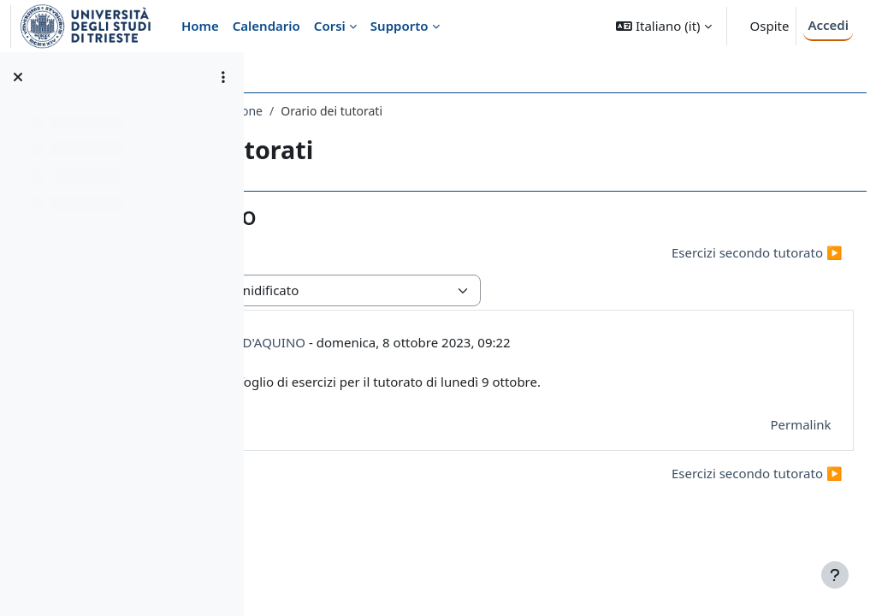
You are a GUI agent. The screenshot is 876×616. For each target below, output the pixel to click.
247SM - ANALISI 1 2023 (344, 111)
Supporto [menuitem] (399, 25)
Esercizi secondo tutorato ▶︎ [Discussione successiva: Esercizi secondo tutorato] (718, 252)
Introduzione (465, 111)
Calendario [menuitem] (266, 25)
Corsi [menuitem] (330, 25)
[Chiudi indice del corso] (18, 77)
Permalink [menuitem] (762, 424)
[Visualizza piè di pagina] (835, 575)
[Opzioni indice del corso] (223, 77)
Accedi (828, 24)
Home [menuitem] (200, 25)
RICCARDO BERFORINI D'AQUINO (445, 342)
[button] (663, 26)
